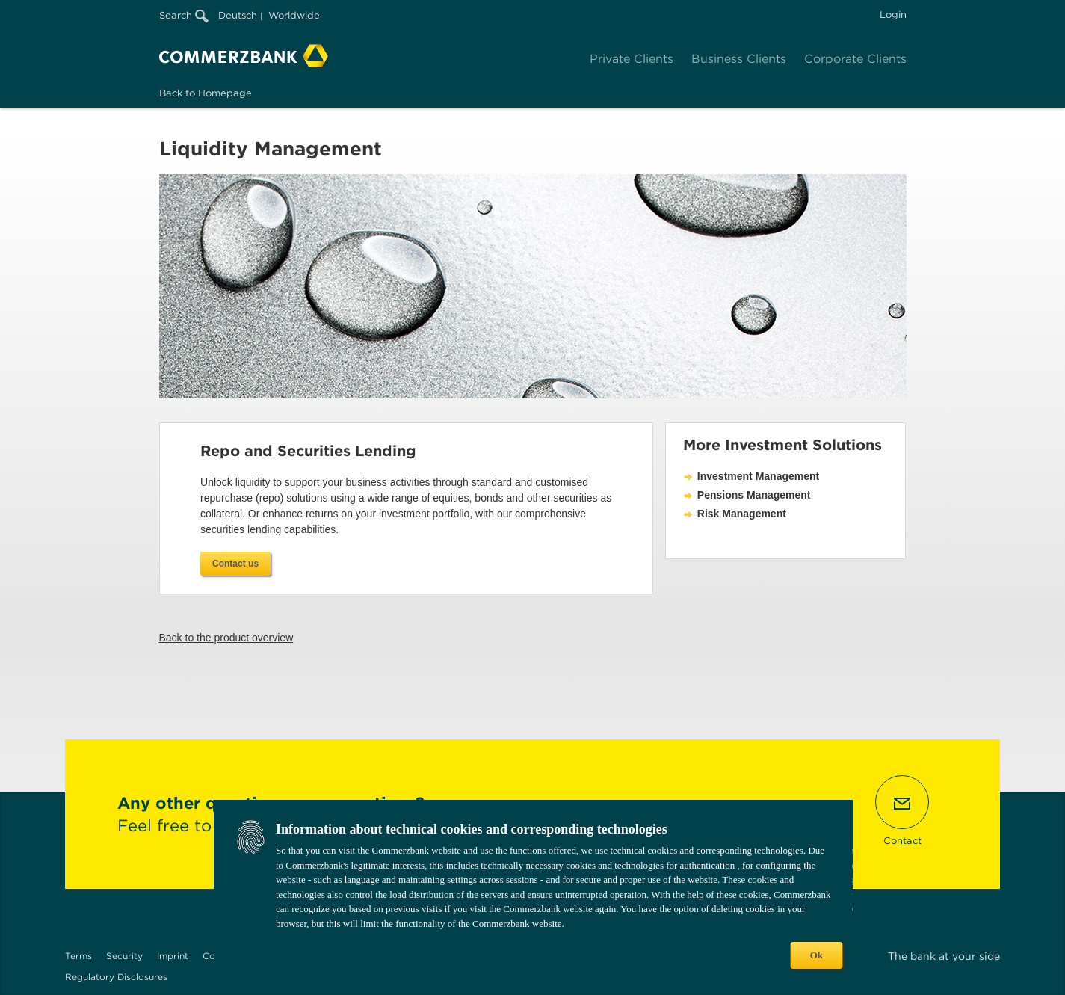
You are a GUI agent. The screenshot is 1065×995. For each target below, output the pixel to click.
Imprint (172, 955)
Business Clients (738, 59)
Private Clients (631, 59)
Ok (816, 955)
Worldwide (294, 15)
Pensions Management (754, 495)
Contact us (235, 563)
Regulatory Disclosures (116, 976)
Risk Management (741, 514)
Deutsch (237, 15)
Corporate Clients (855, 59)
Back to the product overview (226, 638)
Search (184, 15)
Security (124, 955)
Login (893, 14)
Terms (78, 955)
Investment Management (758, 476)
